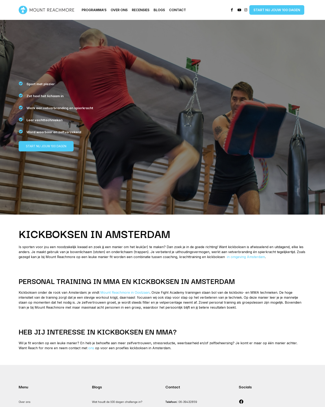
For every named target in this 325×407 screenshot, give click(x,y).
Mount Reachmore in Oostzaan (125, 292)
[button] (46, 146)
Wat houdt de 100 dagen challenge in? (117, 401)
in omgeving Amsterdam (245, 257)
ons (91, 348)
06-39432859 (187, 401)
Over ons (24, 401)
